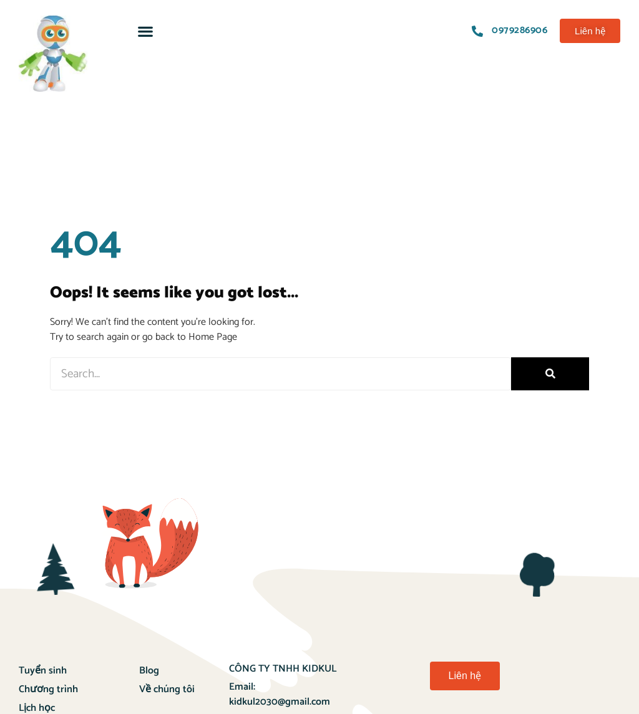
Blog (149, 670)
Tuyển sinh (43, 670)
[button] (145, 31)
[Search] (550, 373)
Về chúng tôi (167, 689)
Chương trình (48, 689)
